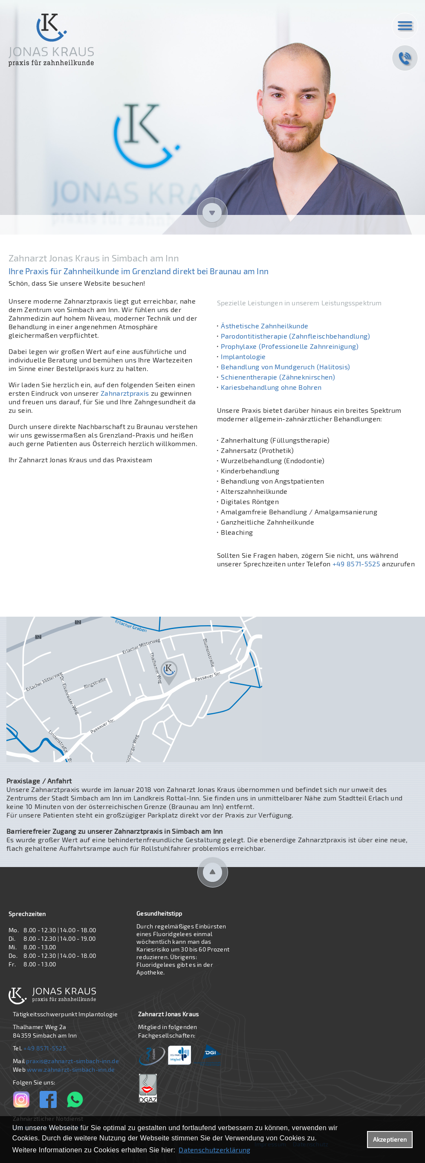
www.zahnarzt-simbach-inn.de (71, 1069)
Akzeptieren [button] (390, 1139)
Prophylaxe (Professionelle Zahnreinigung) (290, 346)
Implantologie (243, 356)
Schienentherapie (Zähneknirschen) (278, 377)
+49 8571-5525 (355, 564)
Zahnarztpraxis (125, 393)
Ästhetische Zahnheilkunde (264, 326)
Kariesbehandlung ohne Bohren (271, 387)
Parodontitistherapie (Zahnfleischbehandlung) (295, 336)
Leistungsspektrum (351, 303)
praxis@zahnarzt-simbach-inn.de (72, 1060)
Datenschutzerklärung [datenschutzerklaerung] (214, 1150)
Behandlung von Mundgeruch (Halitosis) (285, 367)
